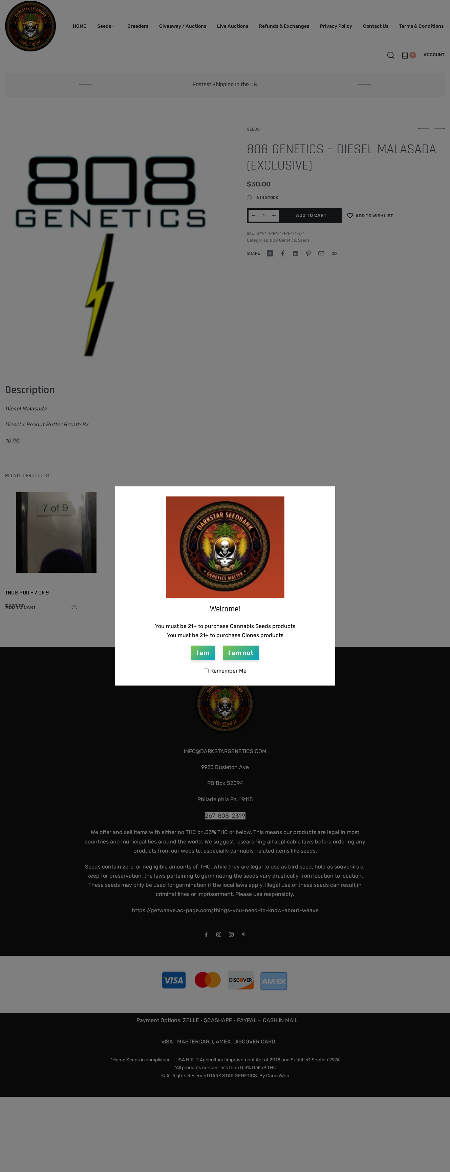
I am (202, 653)
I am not (241, 653)
